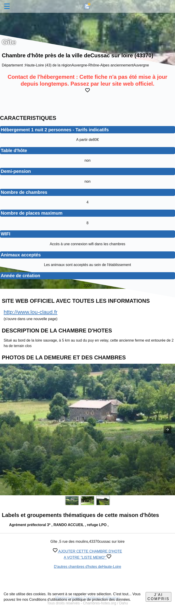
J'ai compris (158, 597)
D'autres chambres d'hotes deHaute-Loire (87, 567)
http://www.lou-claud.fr (30, 312)
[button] (167, 429)
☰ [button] (7, 6)
